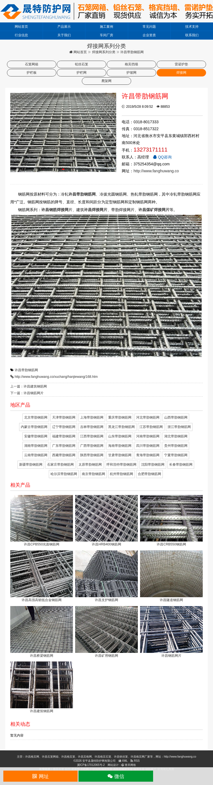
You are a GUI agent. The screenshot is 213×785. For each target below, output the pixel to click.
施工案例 (106, 27)
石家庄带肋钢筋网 (60, 464)
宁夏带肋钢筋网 (175, 455)
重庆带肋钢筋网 (119, 417)
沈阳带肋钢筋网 (152, 464)
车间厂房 (106, 35)
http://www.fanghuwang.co (156, 171)
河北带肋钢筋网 (147, 417)
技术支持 (192, 27)
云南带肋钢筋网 (35, 455)
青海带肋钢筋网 (147, 455)
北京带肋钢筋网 (35, 417)
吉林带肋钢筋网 (91, 427)
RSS (135, 760)
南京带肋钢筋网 (93, 474)
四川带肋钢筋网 (147, 446)
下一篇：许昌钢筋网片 (27, 393)
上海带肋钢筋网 (91, 417)
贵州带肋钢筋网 (175, 446)
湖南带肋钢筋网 (35, 446)
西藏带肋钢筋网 (63, 455)
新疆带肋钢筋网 (30, 464)
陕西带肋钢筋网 (91, 455)
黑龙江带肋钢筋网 (121, 427)
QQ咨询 (162, 157)
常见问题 (149, 27)
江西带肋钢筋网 (91, 436)
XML (123, 760)
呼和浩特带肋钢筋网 (121, 464)
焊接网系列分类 (103, 52)
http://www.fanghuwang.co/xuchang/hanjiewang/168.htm (56, 377)
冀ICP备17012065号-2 (91, 764)
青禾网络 (128, 764)
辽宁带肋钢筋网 (63, 427)
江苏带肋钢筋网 (151, 427)
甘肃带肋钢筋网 (119, 455)
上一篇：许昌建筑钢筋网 (28, 386)
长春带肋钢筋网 (180, 464)
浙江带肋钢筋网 (179, 427)
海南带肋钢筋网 (119, 446)
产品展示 (64, 27)
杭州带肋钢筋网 (121, 474)
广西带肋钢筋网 (91, 446)
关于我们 (64, 35)
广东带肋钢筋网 (63, 446)
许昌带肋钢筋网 (26, 370)
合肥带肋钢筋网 (149, 474)
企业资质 (149, 35)
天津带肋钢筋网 (63, 417)
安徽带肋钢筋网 (35, 436)
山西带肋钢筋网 (175, 417)
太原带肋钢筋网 (90, 464)
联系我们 (192, 35)
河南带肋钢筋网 (147, 436)
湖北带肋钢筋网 (175, 436)
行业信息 (21, 35)
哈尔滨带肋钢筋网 (63, 474)
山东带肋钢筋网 (119, 436)
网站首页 (21, 27)
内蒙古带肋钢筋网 (34, 427)
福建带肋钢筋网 (63, 436)
